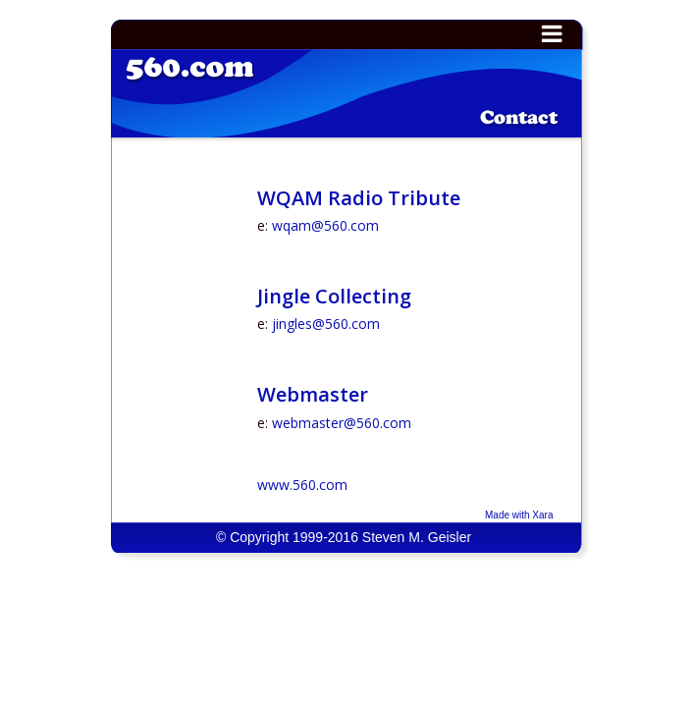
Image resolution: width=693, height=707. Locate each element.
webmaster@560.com (341, 422)
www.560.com (302, 484)
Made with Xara (519, 515)
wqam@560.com (325, 225)
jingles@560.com (326, 323)
